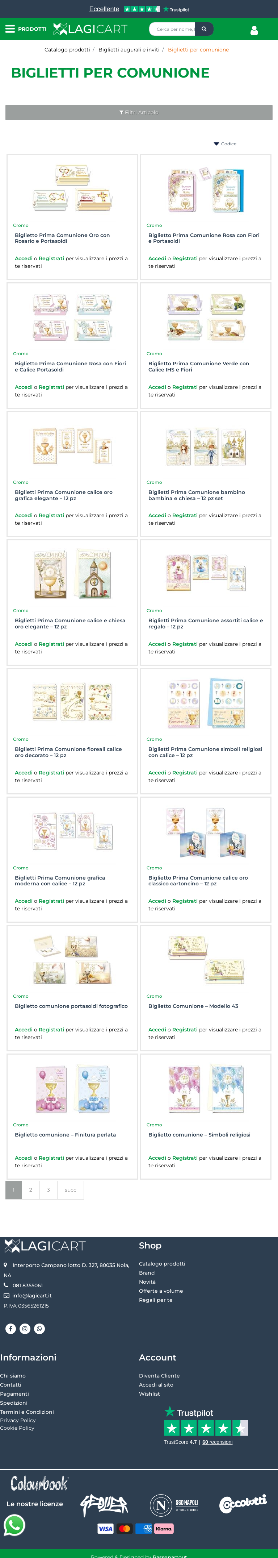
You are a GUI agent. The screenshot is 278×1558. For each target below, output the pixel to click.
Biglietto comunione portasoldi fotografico (71, 1006)
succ (70, 1190)
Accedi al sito (156, 1385)
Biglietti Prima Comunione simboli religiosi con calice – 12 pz (205, 752)
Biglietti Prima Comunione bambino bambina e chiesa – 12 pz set (196, 495)
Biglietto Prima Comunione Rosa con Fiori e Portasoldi (204, 238)
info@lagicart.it (32, 1295)
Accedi (24, 258)
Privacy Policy (18, 1420)
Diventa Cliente (159, 1375)
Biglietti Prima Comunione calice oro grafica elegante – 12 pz (64, 495)
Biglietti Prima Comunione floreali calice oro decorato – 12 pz (68, 752)
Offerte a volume (161, 1291)
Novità (147, 1282)
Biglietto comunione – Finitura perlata (65, 1135)
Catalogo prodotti (67, 49)
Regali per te (156, 1300)
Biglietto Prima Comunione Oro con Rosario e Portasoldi (62, 238)
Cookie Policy (17, 1428)
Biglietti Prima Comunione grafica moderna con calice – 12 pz (60, 881)
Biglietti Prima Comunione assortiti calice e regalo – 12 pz (205, 624)
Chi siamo (13, 1375)
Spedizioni (14, 1403)
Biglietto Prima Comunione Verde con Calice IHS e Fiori (198, 367)
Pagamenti (14, 1394)
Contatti (10, 1385)
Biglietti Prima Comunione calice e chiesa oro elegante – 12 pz (70, 624)
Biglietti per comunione (198, 49)
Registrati (52, 258)
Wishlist (149, 1394)
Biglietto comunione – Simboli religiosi (199, 1135)
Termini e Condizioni (27, 1412)
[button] (204, 29)
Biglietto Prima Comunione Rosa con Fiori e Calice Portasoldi (70, 367)
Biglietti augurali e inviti (129, 49)
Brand (147, 1273)
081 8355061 (28, 1285)
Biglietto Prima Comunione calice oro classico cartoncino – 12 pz (198, 881)
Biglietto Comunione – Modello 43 (193, 1006)
